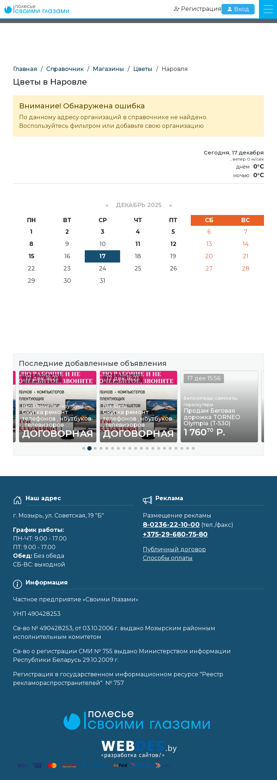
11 (137, 244)
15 (31, 256)
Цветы (143, 69)
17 (102, 256)
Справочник (65, 69)
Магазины (108, 69)
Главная (25, 69)
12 (173, 244)
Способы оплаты (168, 558)
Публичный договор (174, 549)
